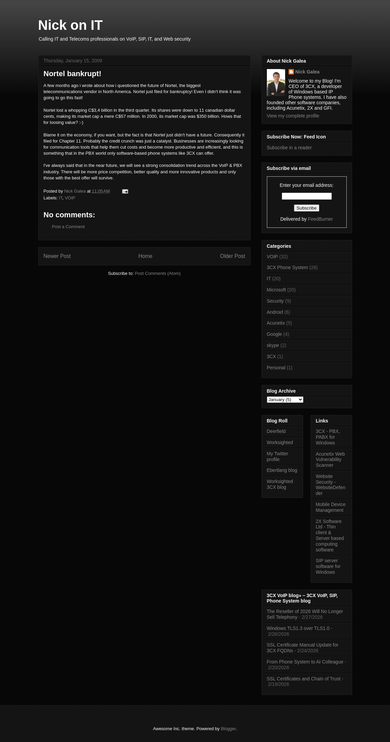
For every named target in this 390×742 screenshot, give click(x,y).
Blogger (228, 728)
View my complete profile (293, 115)
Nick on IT (70, 25)
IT (60, 197)
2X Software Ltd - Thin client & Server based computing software (330, 535)
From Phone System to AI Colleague (305, 661)
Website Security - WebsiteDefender (331, 485)
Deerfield (276, 431)
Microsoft (276, 289)
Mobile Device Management (331, 507)
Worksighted (280, 442)
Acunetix (276, 323)
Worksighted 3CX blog (280, 484)
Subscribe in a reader (289, 147)
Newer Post (57, 256)
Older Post (232, 256)
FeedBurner (320, 219)
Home (145, 256)
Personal (276, 367)
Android (275, 312)
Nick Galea (307, 71)
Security (275, 301)
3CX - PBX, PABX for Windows (328, 437)
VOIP (70, 197)
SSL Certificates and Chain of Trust (304, 678)
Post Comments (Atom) (158, 273)
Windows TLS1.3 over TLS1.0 (298, 628)
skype (273, 345)
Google (274, 334)
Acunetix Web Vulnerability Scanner (330, 459)
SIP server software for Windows (328, 566)
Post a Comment (68, 226)
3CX (271, 356)
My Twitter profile (278, 456)
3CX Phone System (287, 267)
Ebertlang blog (282, 470)
